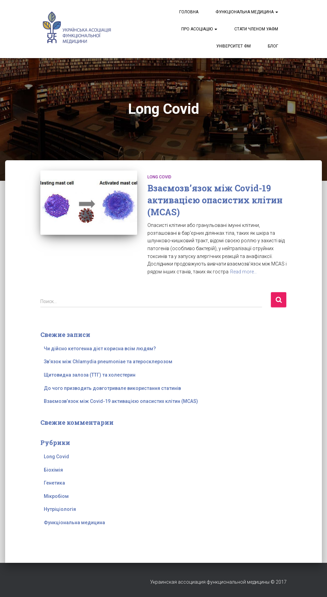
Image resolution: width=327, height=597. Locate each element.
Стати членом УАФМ (256, 29)
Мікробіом (56, 496)
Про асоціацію (199, 29)
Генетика (54, 483)
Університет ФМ (233, 46)
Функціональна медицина (246, 12)
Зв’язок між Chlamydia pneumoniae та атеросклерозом (108, 361)
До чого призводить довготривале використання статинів (112, 388)
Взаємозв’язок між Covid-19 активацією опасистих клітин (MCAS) (215, 200)
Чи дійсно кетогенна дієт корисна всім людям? (100, 348)
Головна (188, 12)
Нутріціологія (60, 509)
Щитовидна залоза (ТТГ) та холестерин (89, 375)
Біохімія (53, 470)
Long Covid (159, 177)
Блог (273, 46)
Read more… (243, 271)
